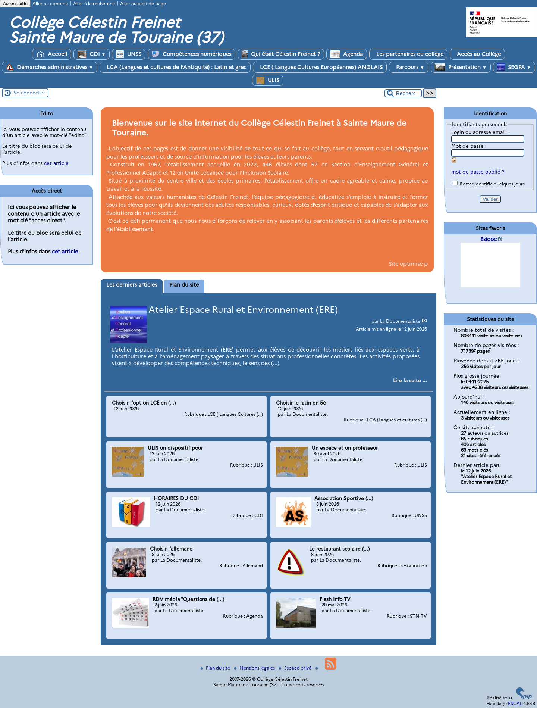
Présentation (461, 67)
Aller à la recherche (94, 3)
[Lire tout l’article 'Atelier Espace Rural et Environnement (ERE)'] (410, 380)
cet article (56, 163)
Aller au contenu (50, 3)
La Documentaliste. (400, 321)
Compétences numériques (191, 54)
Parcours (408, 67)
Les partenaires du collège (408, 54)
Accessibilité (15, 3)
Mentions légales (255, 668)
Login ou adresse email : (480, 132)
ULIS (267, 80)
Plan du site (216, 668)
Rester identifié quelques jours (492, 184)
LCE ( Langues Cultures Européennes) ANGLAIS (320, 67)
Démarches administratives (49, 67)
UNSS (128, 54)
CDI (92, 54)
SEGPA (514, 67)
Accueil (51, 54)
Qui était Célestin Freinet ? (281, 54)
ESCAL (515, 703)
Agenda (346, 54)
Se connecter (29, 93)
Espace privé (296, 668)
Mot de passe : (469, 146)
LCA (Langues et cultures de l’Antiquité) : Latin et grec (175, 67)
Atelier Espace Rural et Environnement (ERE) (243, 309)
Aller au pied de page (143, 3)
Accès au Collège (477, 54)
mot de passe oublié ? (478, 172)
